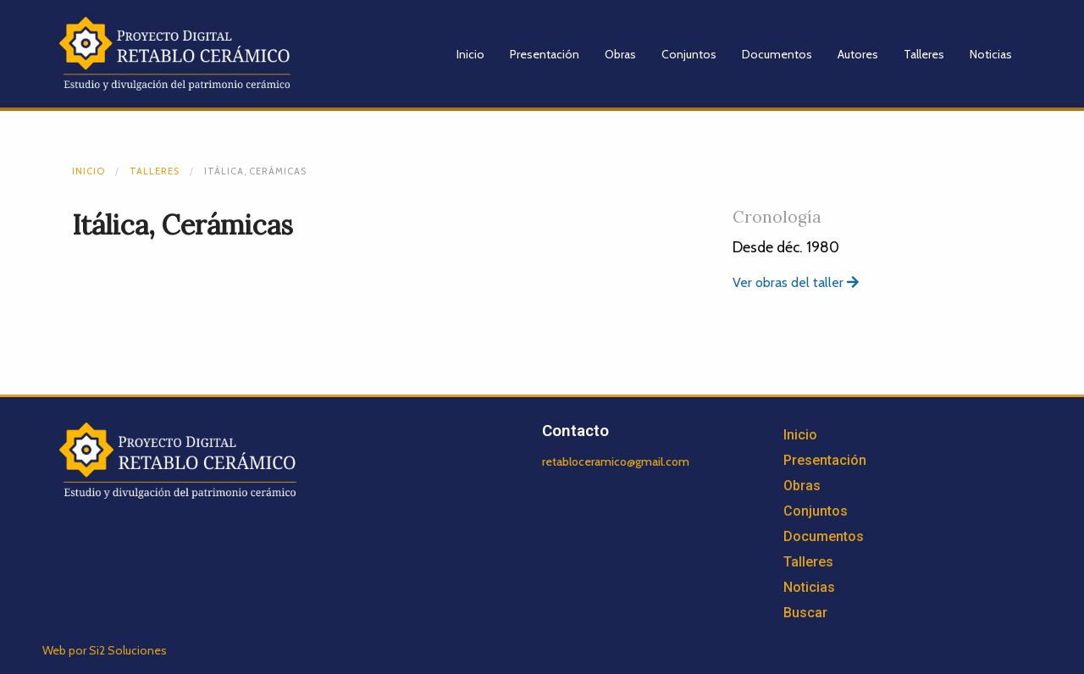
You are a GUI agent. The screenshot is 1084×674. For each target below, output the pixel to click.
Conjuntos (688, 54)
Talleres (924, 54)
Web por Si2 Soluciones (104, 650)
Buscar (805, 613)
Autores (858, 54)
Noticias (991, 54)
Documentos (777, 54)
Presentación (544, 54)
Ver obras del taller (796, 282)
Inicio (470, 54)
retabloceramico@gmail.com (615, 461)
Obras (620, 54)
